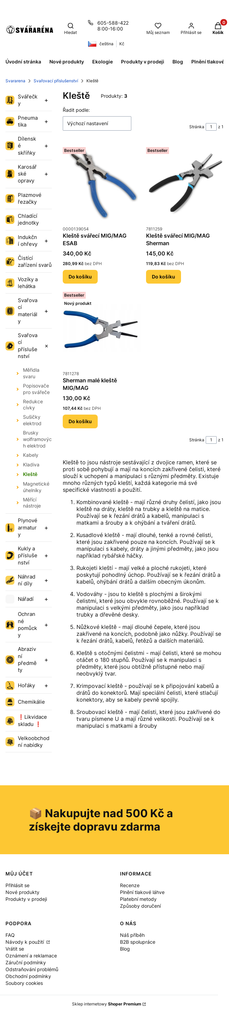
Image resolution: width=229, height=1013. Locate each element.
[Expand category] (46, 100)
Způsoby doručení (140, 906)
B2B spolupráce (137, 942)
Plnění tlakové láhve (142, 892)
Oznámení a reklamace (31, 955)
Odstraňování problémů (31, 969)
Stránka (196, 126)
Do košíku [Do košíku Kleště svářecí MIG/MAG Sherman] (163, 276)
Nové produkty (22, 892)
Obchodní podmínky (28, 976)
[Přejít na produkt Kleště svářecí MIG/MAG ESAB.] (102, 183)
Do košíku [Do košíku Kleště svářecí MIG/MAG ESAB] (80, 276)
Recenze (130, 885)
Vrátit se (14, 949)
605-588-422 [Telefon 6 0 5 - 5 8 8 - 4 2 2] (113, 23)
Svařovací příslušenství (56, 80)
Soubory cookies (24, 983)
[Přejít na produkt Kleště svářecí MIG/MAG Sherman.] (185, 183)
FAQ (10, 935)
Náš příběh (132, 935)
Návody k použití (25, 942)
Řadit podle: (76, 110)
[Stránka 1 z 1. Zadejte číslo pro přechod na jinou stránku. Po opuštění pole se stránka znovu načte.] (211, 127)
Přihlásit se (17, 885)
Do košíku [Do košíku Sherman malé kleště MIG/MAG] (80, 421)
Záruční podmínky (25, 962)
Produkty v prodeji (26, 899)
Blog (125, 949)
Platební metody (138, 899)
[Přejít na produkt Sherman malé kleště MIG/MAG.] (102, 328)
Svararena (15, 80)
